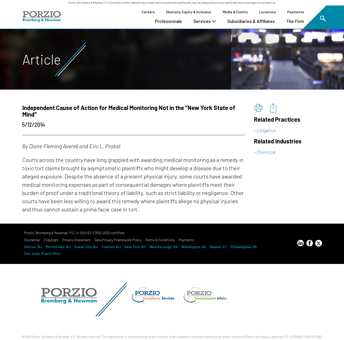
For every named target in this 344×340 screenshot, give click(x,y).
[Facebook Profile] (309, 244)
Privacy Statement (76, 240)
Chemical (266, 152)
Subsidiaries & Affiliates (251, 21)
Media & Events (235, 12)
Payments (295, 12)
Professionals (168, 21)
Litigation (266, 130)
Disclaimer (32, 240)
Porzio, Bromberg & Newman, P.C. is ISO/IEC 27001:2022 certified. (74, 232)
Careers (148, 12)
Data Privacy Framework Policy (117, 240)
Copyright (51, 240)
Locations (267, 12)
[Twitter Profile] (318, 243)
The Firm (295, 21)
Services (204, 21)
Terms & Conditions (160, 240)
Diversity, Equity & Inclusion (188, 12)
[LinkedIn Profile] (300, 244)
